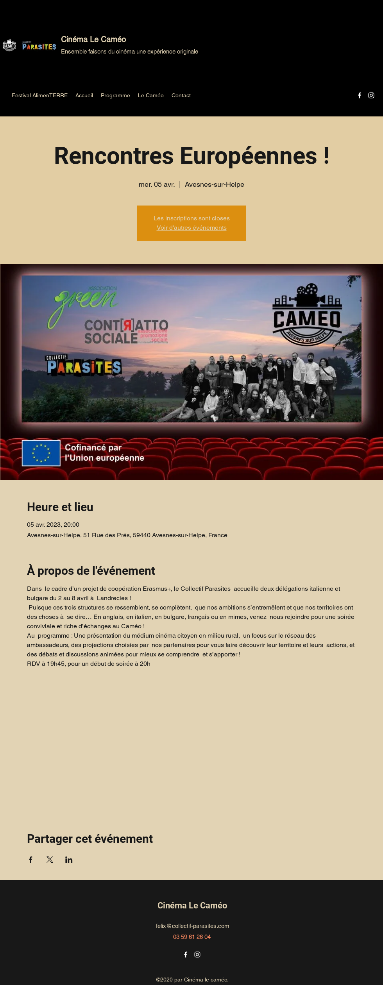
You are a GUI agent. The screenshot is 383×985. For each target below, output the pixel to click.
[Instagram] (371, 95)
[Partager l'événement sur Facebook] (30, 859)
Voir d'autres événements (192, 227)
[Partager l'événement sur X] (50, 859)
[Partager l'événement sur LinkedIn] (69, 859)
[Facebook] (359, 95)
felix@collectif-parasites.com (192, 925)
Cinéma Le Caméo (93, 39)
